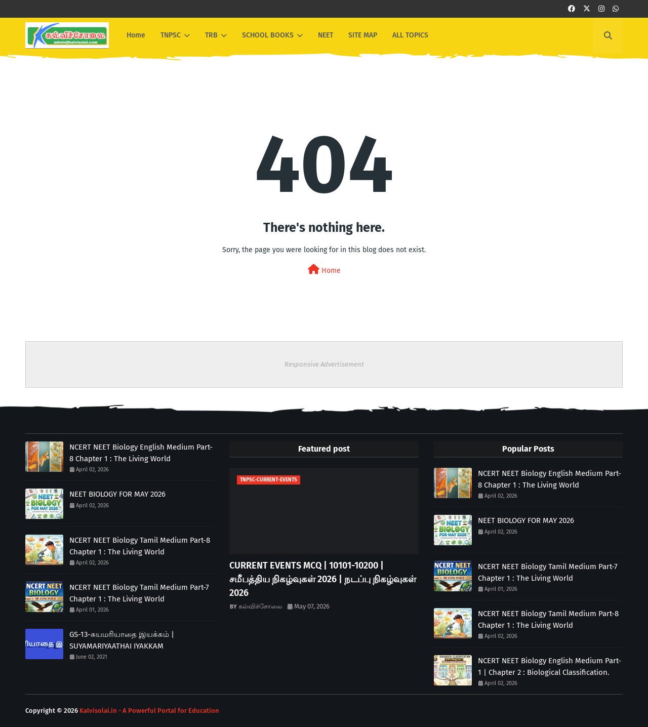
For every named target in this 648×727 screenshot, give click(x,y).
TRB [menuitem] (211, 35)
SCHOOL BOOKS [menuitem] (268, 35)
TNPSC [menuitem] (170, 35)
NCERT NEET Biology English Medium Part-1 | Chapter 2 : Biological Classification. (549, 666)
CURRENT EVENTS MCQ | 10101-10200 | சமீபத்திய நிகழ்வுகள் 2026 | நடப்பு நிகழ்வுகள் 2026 (322, 579)
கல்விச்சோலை (260, 606)
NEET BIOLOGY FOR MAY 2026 (117, 494)
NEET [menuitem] (325, 35)
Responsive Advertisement (324, 364)
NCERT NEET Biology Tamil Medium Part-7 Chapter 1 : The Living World (139, 593)
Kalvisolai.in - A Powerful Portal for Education (149, 710)
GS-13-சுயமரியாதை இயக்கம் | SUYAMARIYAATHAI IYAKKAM (121, 640)
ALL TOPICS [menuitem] (410, 35)
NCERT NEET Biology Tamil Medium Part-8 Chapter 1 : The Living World (139, 546)
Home (324, 269)
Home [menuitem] (136, 35)
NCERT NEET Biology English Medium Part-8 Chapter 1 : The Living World (141, 452)
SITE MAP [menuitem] (362, 35)
